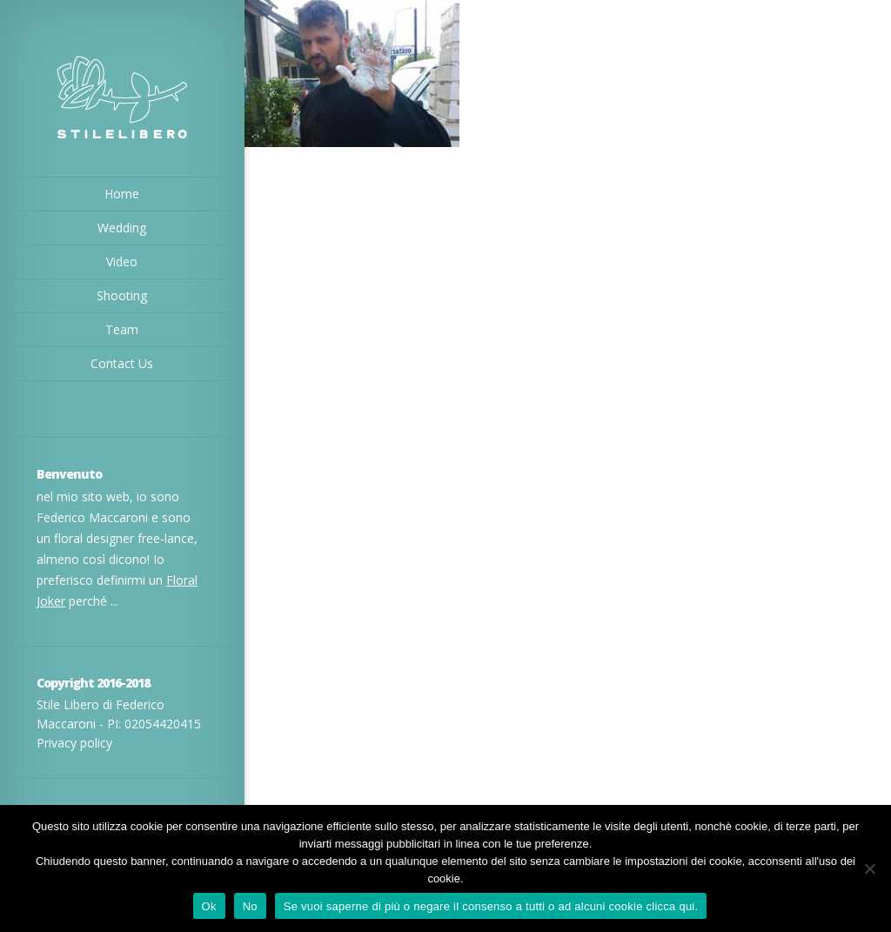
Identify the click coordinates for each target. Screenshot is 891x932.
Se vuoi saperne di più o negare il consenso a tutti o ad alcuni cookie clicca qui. (491, 906)
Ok (209, 906)
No (250, 906)
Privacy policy (74, 742)
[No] (869, 868)
